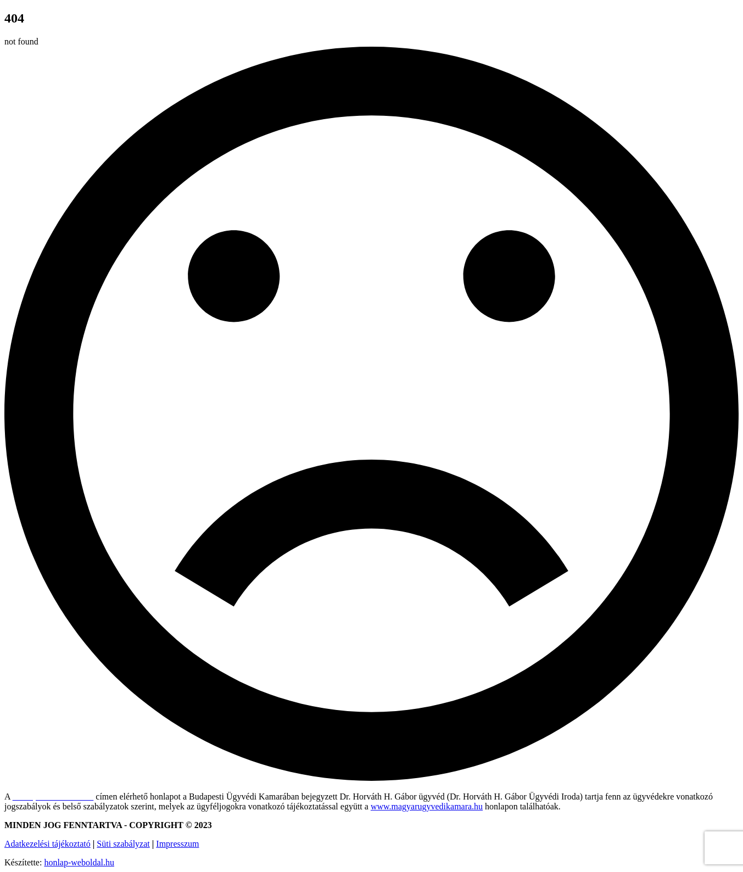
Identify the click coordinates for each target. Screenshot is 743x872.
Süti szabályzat (123, 843)
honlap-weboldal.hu (79, 862)
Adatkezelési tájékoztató (47, 843)
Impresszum (177, 843)
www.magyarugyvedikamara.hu (427, 806)
